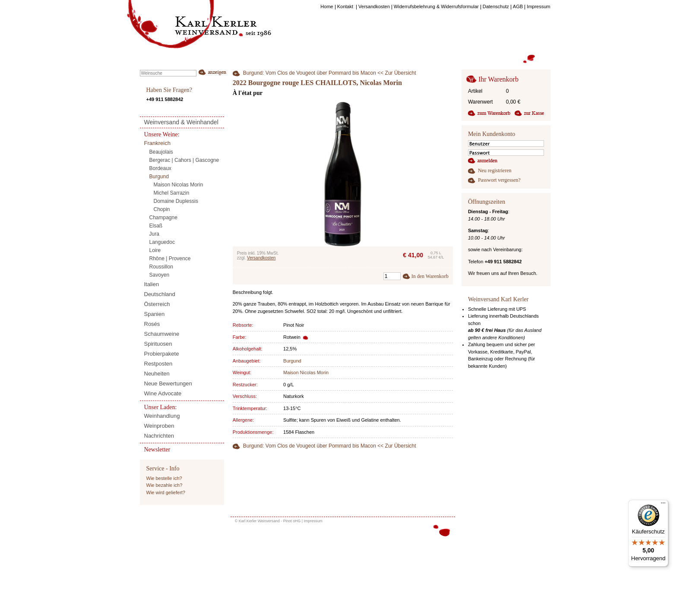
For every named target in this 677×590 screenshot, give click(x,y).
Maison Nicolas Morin (306, 372)
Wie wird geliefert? (165, 492)
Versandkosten (261, 258)
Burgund (292, 360)
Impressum (313, 521)
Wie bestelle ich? (164, 478)
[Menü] (663, 505)
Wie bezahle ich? (164, 485)
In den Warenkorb (430, 276)
